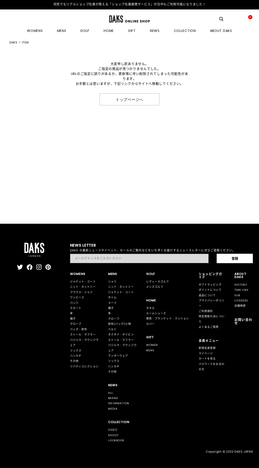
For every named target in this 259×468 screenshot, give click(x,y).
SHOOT (113, 435)
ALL (110, 393)
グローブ (76, 324)
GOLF (84, 30)
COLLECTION (185, 30)
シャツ (112, 281)
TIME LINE (241, 290)
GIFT (132, 30)
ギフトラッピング (210, 285)
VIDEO (113, 430)
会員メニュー (209, 341)
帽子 (73, 319)
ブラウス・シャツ (81, 292)
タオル (150, 308)
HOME (109, 30)
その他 (74, 361)
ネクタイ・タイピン (121, 334)
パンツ (74, 303)
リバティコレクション (84, 366)
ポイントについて (210, 290)
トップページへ (129, 99)
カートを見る (207, 359)
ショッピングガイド (210, 275)
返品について (207, 295)
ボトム (112, 297)
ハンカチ (76, 356)
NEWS (155, 30)
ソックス (76, 350)
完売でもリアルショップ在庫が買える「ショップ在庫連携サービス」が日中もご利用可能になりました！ (129, 4)
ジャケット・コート (83, 281)
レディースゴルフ (157, 281)
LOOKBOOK (116, 440)
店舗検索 (240, 306)
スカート (76, 308)
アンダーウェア (118, 356)
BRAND (113, 398)
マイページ (206, 353)
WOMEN (152, 345)
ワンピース (77, 297)
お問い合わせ (243, 321)
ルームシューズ (156, 313)
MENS (61, 30)
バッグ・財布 (78, 329)
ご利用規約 (206, 311)
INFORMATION (118, 403)
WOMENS (35, 30)
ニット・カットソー (83, 287)
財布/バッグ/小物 (119, 324)
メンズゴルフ (154, 287)
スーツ (112, 303)
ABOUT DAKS (221, 30)
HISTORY (240, 285)
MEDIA (113, 409)
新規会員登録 (207, 348)
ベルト (112, 329)
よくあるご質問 (209, 327)
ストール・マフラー (83, 334)
